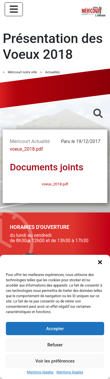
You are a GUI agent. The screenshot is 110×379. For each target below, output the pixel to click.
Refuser (54, 345)
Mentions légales (40, 372)
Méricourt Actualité (30, 141)
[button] (100, 262)
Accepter (55, 328)
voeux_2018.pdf (26, 149)
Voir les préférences (55, 361)
